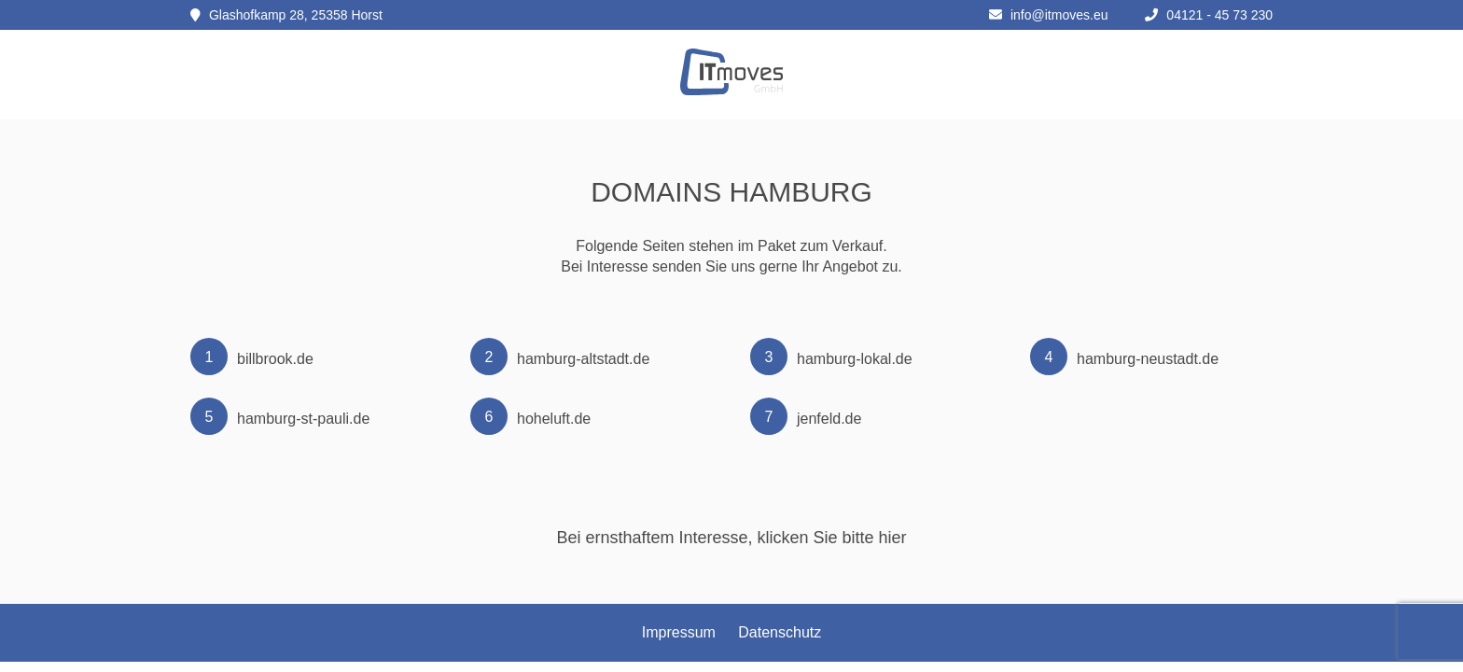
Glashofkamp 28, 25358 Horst (286, 14)
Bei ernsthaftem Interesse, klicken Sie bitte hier (731, 537)
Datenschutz (779, 632)
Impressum (679, 632)
